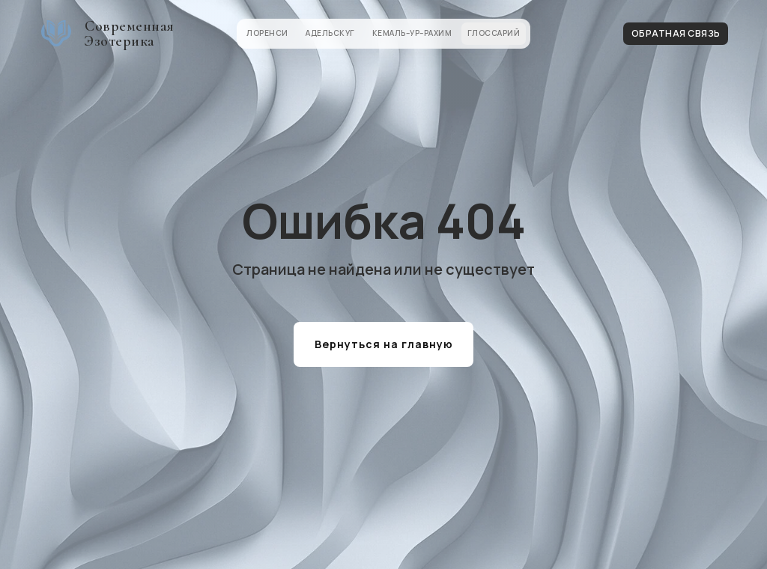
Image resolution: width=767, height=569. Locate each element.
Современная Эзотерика (130, 33)
